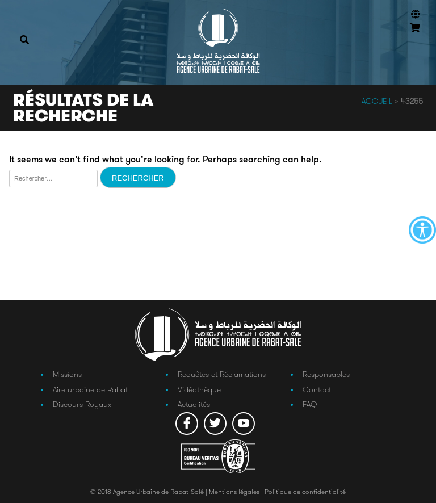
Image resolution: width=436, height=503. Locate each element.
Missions (67, 374)
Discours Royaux (82, 404)
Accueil (377, 101)
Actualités (194, 404)
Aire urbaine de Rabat (90, 389)
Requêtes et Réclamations (222, 374)
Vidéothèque (199, 389)
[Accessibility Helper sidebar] (422, 230)
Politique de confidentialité (305, 491)
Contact (317, 389)
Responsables (326, 374)
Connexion (413, 44)
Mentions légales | (237, 491)
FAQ (310, 404)
